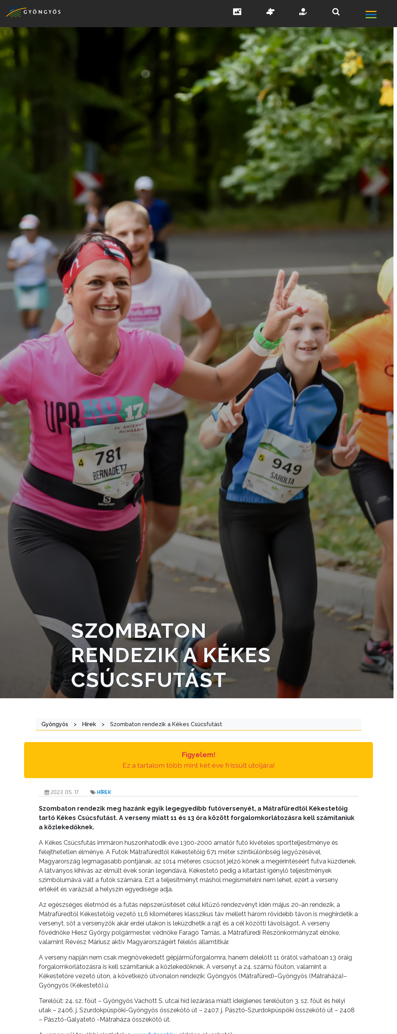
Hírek (104, 792)
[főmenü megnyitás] (380, 15)
